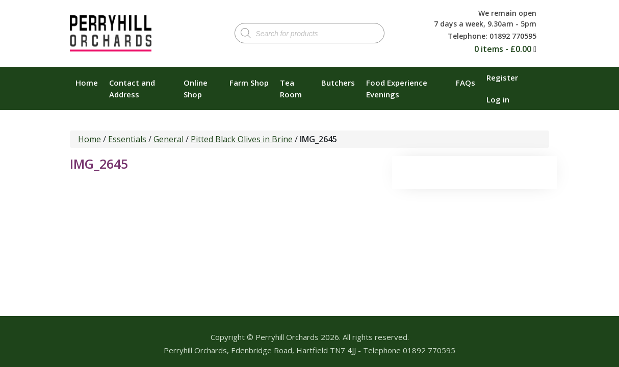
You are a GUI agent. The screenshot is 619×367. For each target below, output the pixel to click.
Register (502, 77)
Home (86, 82)
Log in (497, 99)
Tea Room (291, 88)
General (168, 139)
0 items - (502, 49)
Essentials (127, 139)
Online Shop (196, 88)
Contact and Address (132, 88)
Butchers (338, 82)
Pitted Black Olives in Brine (242, 139)
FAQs (465, 82)
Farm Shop (249, 82)
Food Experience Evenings (396, 88)
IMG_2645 (99, 163)
